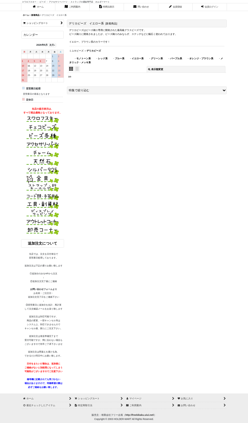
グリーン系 (157, 58)
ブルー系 (119, 58)
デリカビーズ (93, 50)
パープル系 (176, 58)
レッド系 (103, 58)
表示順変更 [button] (155, 69)
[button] (147, 90)
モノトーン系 (83, 58)
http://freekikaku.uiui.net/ (139, 415)
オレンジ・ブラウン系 (201, 58)
